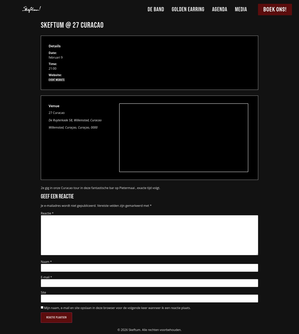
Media (241, 9)
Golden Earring (188, 9)
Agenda (219, 9)
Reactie (47, 213)
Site (43, 292)
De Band (156, 9)
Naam (46, 261)
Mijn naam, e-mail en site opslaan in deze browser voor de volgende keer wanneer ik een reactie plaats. (117, 307)
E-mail (46, 277)
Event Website (57, 80)
